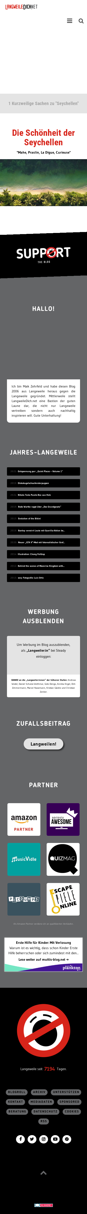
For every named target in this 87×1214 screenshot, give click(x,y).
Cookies (72, 1111)
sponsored (70, 1101)
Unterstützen (66, 1092)
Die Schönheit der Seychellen (43, 137)
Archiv (39, 1092)
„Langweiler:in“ (38, 650)
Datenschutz (46, 1111)
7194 (49, 1069)
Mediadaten (41, 1101)
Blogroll (17, 1092)
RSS (44, 1121)
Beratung (17, 1111)
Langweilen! (43, 744)
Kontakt (15, 1101)
